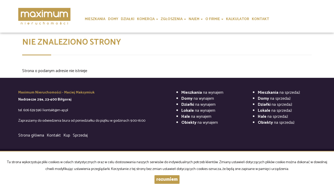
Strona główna (31, 135)
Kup (66, 135)
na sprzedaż (279, 92)
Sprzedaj (80, 135)
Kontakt (54, 135)
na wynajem (202, 92)
